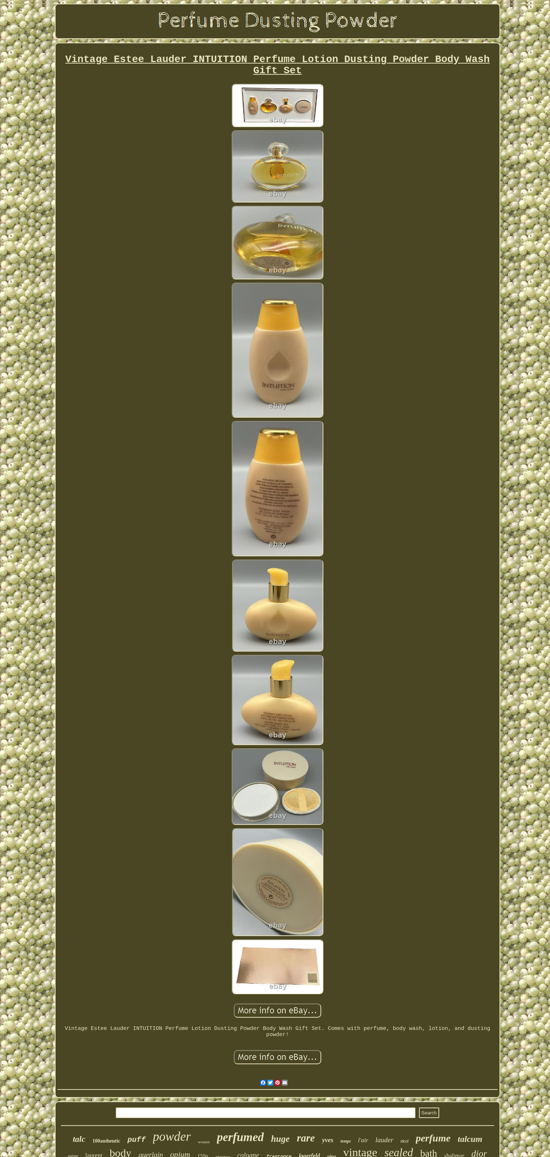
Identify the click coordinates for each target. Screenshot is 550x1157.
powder (172, 1137)
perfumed (240, 1137)
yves (327, 1140)
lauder (384, 1140)
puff (136, 1140)
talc (79, 1139)
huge (280, 1139)
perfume (433, 1138)
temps (345, 1141)
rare (306, 1138)
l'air (363, 1140)
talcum (470, 1139)
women (204, 1142)
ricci (405, 1141)
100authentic (106, 1141)
